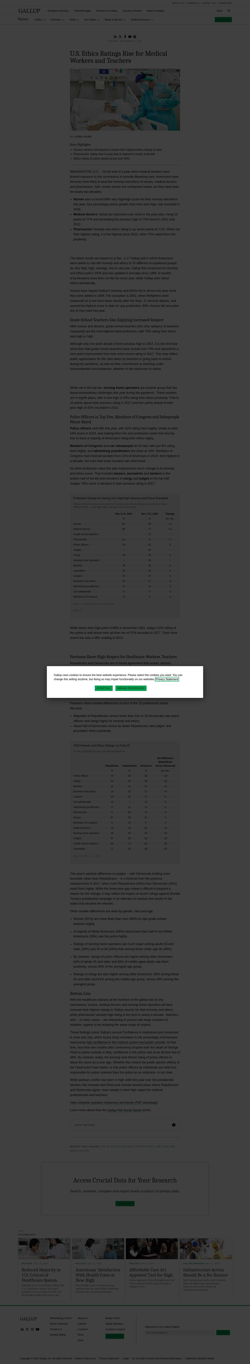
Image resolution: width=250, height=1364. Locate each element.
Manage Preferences (131, 688)
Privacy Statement (167, 679)
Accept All (103, 688)
